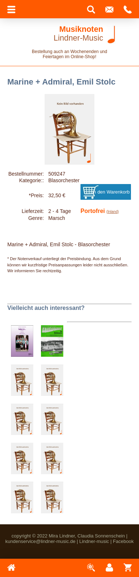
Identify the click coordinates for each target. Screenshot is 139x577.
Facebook (123, 541)
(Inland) (112, 212)
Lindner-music (94, 541)
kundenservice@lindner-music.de (40, 541)
